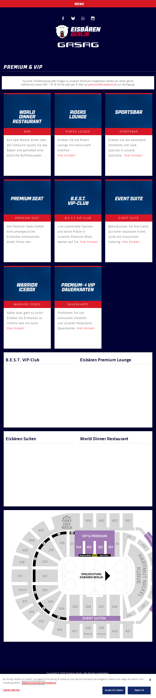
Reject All (139, 690)
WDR (27, 131)
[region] (78, 686)
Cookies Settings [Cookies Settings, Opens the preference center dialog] (11, 690)
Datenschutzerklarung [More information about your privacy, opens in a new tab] (33, 682)
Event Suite (129, 218)
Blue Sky (73, 18)
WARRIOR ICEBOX (27, 304)
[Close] (150, 680)
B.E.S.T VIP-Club (78, 218)
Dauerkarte (78, 304)
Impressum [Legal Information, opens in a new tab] (50, 682)
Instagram (93, 18)
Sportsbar (128, 131)
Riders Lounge (78, 131)
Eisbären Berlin (78, 31)
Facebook (63, 18)
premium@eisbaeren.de (102, 84)
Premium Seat (27, 218)
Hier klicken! (66, 155)
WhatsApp (83, 18)
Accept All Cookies (114, 690)
